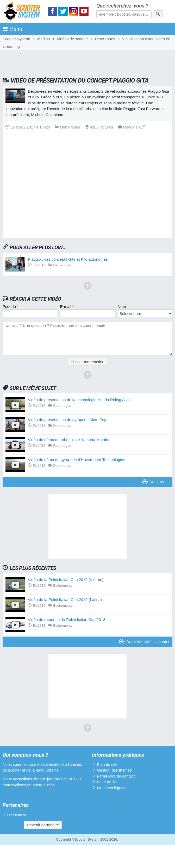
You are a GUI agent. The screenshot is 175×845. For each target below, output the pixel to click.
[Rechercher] (158, 14)
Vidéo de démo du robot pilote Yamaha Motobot (69, 439)
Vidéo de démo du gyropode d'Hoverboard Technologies (76, 459)
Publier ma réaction (87, 362)
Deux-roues (156, 481)
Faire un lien (108, 782)
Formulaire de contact (116, 776)
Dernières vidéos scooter (144, 641)
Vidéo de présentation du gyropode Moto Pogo (68, 419)
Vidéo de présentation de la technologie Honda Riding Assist (80, 399)
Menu (12, 29)
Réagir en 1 (132, 127)
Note (122, 306)
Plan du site (107, 764)
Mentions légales (112, 788)
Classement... (18, 815)
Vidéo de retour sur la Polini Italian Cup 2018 (66, 619)
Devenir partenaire (43, 825)
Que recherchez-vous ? (122, 6)
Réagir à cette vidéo (35, 299)
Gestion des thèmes (114, 770)
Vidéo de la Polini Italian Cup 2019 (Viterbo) (65, 579)
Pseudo (10, 306)
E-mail (67, 306)
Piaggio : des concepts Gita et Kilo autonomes (68, 259)
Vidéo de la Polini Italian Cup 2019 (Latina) (65, 599)
